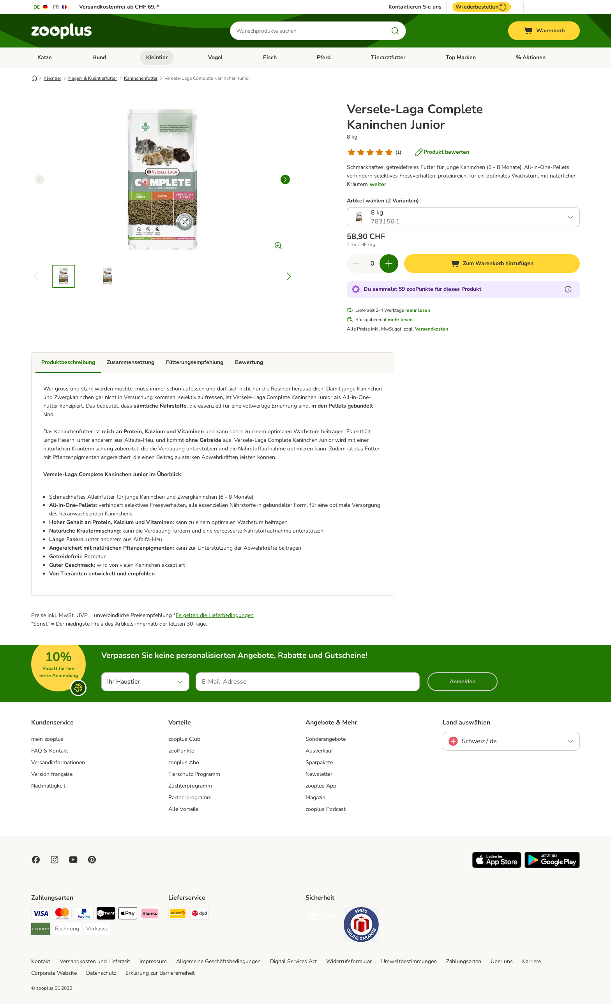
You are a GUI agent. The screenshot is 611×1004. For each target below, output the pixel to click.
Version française (51, 774)
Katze (44, 57)
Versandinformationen (58, 762)
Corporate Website (54, 973)
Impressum (153, 961)
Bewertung (249, 362)
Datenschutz (101, 973)
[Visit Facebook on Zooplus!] (36, 859)
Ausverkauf (319, 750)
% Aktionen (531, 57)
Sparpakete (319, 762)
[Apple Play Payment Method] (127, 914)
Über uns (502, 961)
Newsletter (319, 774)
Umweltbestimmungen (409, 961)
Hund (99, 57)
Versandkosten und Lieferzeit (95, 961)
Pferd (323, 57)
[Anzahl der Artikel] (372, 263)
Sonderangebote (326, 739)
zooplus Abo (183, 762)
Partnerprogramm (190, 797)
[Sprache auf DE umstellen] (41, 7)
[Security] (323, 916)
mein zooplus (47, 739)
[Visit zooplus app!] (496, 866)
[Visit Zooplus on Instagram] (54, 859)
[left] (39, 179)
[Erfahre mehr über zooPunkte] (568, 289)
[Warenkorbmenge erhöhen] (389, 263)
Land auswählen (466, 722)
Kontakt (40, 961)
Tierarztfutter (388, 57)
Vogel (215, 57)
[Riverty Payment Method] (40, 930)
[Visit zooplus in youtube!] (73, 859)
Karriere (531, 961)
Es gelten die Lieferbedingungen (215, 615)
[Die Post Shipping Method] (177, 914)
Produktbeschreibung (68, 362)
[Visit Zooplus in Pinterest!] (92, 859)
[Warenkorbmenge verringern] (356, 263)
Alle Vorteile (183, 809)
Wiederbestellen (482, 7)
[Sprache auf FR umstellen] (60, 7)
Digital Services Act (293, 961)
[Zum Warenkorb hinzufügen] (492, 263)
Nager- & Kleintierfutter (92, 78)
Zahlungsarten (463, 961)
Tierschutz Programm (194, 774)
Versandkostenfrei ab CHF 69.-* (119, 7)
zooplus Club (184, 739)
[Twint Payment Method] (106, 914)
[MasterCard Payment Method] (62, 914)
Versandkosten (431, 329)
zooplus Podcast (326, 809)
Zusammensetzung (130, 362)
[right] (285, 179)
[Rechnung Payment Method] (67, 929)
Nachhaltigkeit (48, 785)
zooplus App (321, 785)
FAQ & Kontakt (49, 750)
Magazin (315, 797)
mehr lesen (417, 310)
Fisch (270, 57)
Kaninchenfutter (140, 78)
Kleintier (157, 57)
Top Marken (461, 57)
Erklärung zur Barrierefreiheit (160, 973)
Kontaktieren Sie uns (414, 7)
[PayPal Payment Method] (84, 914)
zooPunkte (181, 750)
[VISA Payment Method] (40, 914)
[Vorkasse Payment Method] (97, 929)
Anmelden (462, 681)
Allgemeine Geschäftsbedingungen (218, 961)
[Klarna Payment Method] (149, 914)
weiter (378, 184)
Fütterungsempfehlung (194, 362)
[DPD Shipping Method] (199, 914)
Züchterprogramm (190, 785)
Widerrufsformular (349, 961)
